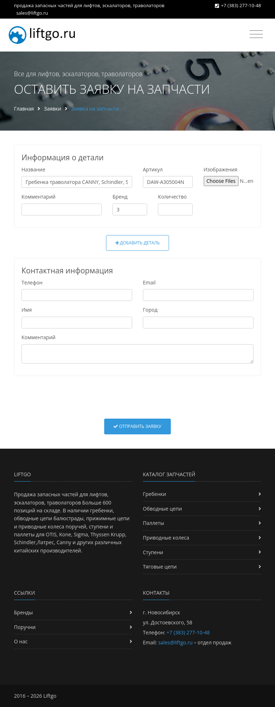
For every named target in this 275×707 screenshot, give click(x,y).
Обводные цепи (162, 508)
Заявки (52, 108)
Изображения (220, 169)
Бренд (119, 196)
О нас (21, 641)
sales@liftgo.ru (32, 13)
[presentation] (137, 397)
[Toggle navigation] (256, 34)
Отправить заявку (137, 426)
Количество (172, 196)
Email (149, 282)
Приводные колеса (166, 537)
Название (33, 169)
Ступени (153, 552)
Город (150, 309)
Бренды (23, 612)
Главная (24, 108)
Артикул (153, 169)
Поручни (24, 627)
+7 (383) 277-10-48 (241, 5)
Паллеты (153, 523)
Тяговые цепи (160, 566)
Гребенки (154, 494)
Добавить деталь (137, 243)
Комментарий (38, 196)
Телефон (32, 282)
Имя (26, 309)
